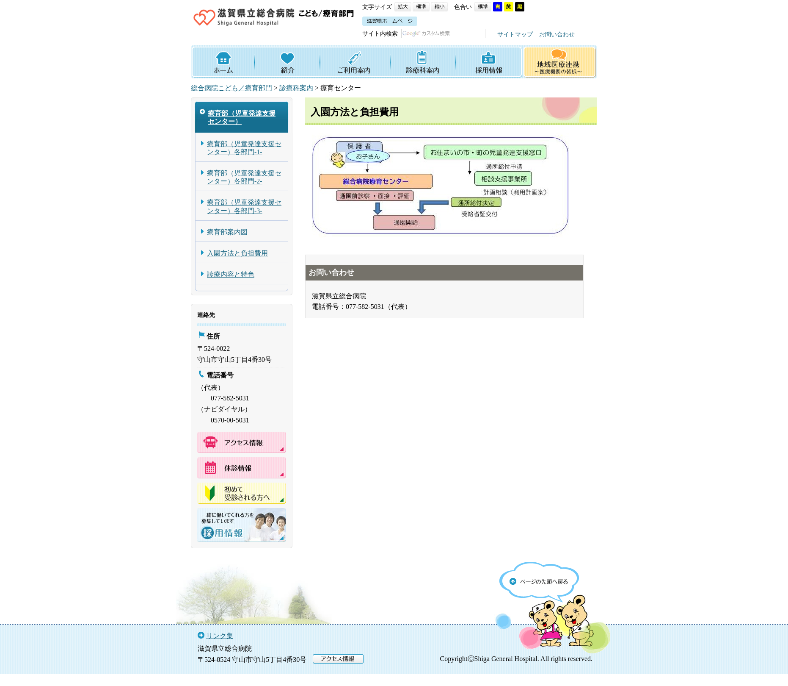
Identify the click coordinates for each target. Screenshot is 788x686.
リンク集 (219, 646)
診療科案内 (296, 99)
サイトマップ (380, 45)
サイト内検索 (380, 33)
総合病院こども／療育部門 (231, 99)
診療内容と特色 (230, 285)
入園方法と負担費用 (237, 264)
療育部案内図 (227, 243)
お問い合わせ (422, 45)
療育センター (340, 99)
